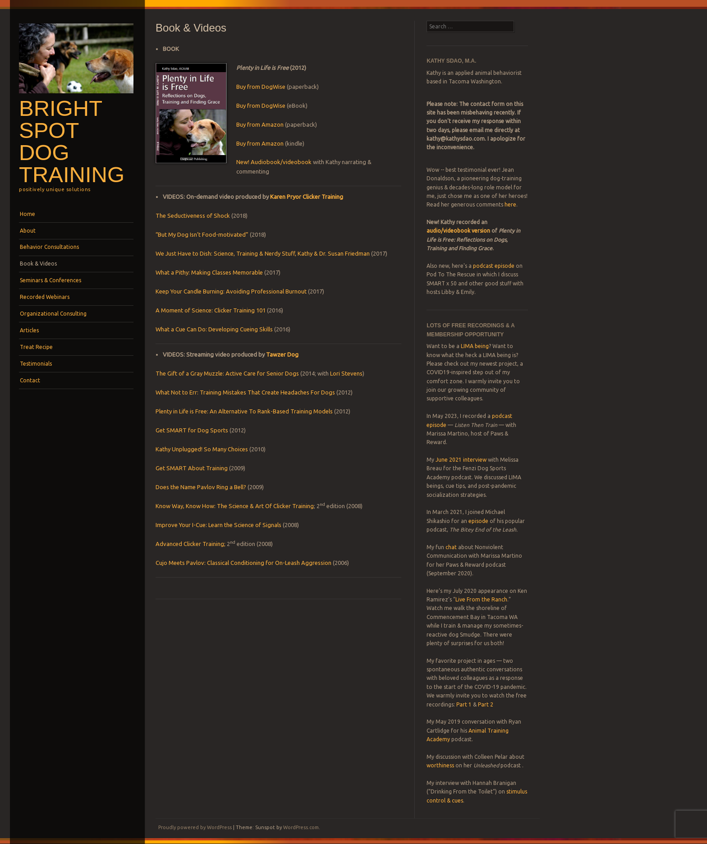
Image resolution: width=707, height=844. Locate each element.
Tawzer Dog (282, 354)
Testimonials (36, 364)
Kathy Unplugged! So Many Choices (202, 449)
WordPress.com (301, 827)
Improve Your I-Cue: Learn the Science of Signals (218, 525)
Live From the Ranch (481, 599)
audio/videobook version (459, 231)
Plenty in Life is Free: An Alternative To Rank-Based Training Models (244, 411)
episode (478, 521)
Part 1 (464, 704)
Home (27, 214)
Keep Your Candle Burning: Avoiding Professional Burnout (231, 291)
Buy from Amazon (260, 124)
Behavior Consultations (49, 247)
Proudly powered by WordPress (195, 827)
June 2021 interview (461, 460)
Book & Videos (38, 263)
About (28, 231)
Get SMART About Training (192, 468)
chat (451, 547)
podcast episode (493, 266)
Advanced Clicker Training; (190, 544)
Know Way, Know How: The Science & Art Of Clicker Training (235, 506)
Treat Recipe (36, 347)
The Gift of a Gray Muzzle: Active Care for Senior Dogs (227, 373)
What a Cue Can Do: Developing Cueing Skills (214, 329)
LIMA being (475, 346)
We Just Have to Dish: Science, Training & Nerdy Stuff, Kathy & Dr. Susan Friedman (263, 253)
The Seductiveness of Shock (193, 215)
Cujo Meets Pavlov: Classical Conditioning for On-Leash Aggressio (242, 563)
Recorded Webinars (44, 297)
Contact (30, 380)
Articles (29, 330)
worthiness (440, 765)
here (510, 204)
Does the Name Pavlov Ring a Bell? (201, 487)
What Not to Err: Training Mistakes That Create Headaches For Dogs (245, 392)
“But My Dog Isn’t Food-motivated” (202, 234)
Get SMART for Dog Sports (192, 430)
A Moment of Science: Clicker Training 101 (211, 310)
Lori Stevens (346, 373)
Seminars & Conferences (50, 280)
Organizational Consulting (53, 313)
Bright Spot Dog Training (71, 141)
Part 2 (485, 704)
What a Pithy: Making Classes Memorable (209, 272)
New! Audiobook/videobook (274, 162)
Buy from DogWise (261, 86)
